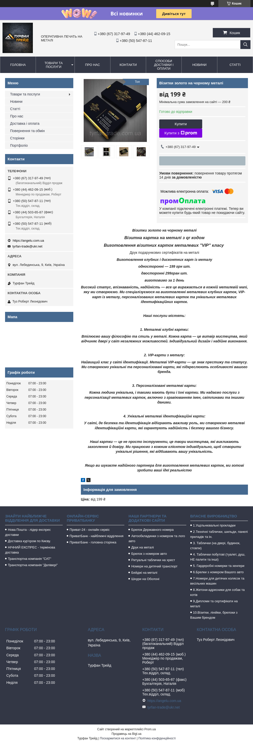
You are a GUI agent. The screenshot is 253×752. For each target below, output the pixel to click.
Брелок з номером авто (149, 554)
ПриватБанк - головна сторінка (93, 542)
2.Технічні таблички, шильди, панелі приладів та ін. (219, 534)
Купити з (180, 133)
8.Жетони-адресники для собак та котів (217, 592)
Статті (235, 65)
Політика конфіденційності (157, 738)
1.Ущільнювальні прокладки (214, 525)
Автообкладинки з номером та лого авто (156, 538)
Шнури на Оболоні (145, 579)
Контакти (128, 65)
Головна (18, 65)
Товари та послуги (53, 65)
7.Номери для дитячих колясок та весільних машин (217, 580)
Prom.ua (150, 729)
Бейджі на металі (144, 572)
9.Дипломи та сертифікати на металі (214, 603)
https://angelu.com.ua (28, 240)
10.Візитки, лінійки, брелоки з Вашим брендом (214, 615)
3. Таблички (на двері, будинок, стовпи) (215, 545)
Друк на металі (142, 547)
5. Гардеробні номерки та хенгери (218, 566)
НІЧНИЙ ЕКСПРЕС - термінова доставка (30, 549)
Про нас (92, 65)
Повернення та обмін (27, 131)
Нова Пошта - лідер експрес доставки (28, 532)
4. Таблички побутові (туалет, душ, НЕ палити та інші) (217, 557)
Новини (199, 65)
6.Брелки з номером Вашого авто (218, 572)
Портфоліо (19, 145)
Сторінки (17, 138)
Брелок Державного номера (152, 530)
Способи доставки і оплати (164, 64)
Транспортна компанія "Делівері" (33, 565)
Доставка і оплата (24, 123)
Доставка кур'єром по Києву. (29, 541)
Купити (181, 124)
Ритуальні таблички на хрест (153, 560)
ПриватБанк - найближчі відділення (96, 536)
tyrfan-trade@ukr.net (27, 246)
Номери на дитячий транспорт (154, 566)
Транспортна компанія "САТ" (29, 559)
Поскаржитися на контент (118, 738)
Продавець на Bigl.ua (126, 734)
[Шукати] (245, 44)
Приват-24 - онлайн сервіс (89, 530)
